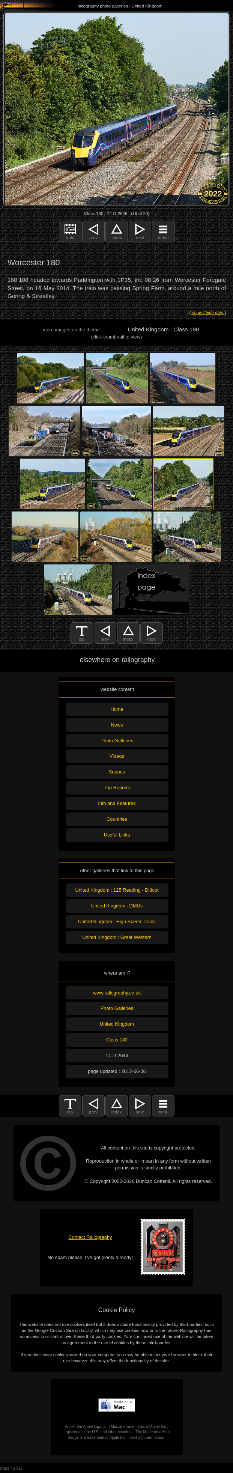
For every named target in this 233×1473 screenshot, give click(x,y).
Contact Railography (90, 1237)
